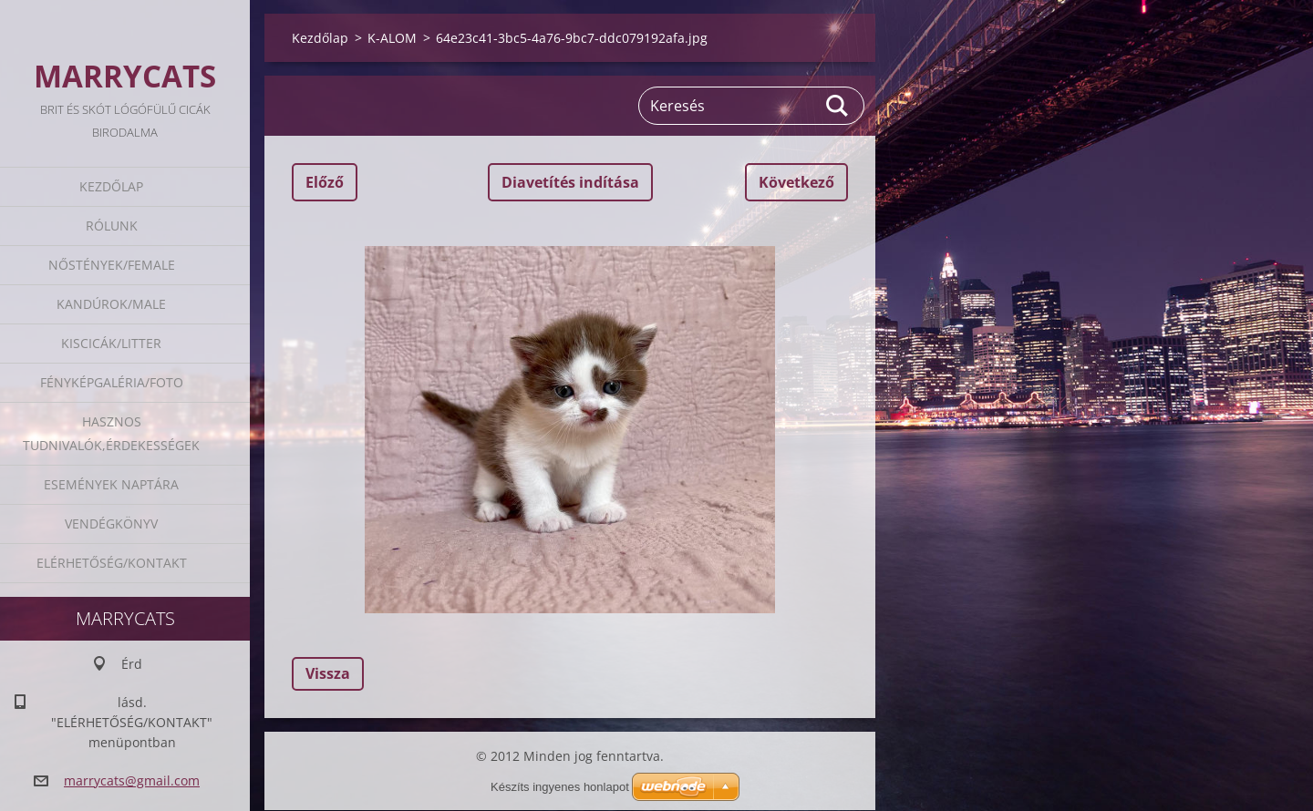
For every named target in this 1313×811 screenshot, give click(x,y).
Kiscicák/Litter (111, 343)
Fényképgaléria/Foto (111, 382)
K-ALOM (392, 37)
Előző (324, 182)
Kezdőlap (111, 186)
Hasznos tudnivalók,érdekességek (111, 433)
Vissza (327, 673)
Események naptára (111, 484)
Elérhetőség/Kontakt (111, 562)
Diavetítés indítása (570, 182)
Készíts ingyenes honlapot (560, 787)
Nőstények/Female (111, 264)
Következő (796, 182)
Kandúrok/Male (111, 304)
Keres (838, 105)
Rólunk (112, 225)
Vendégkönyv (111, 523)
